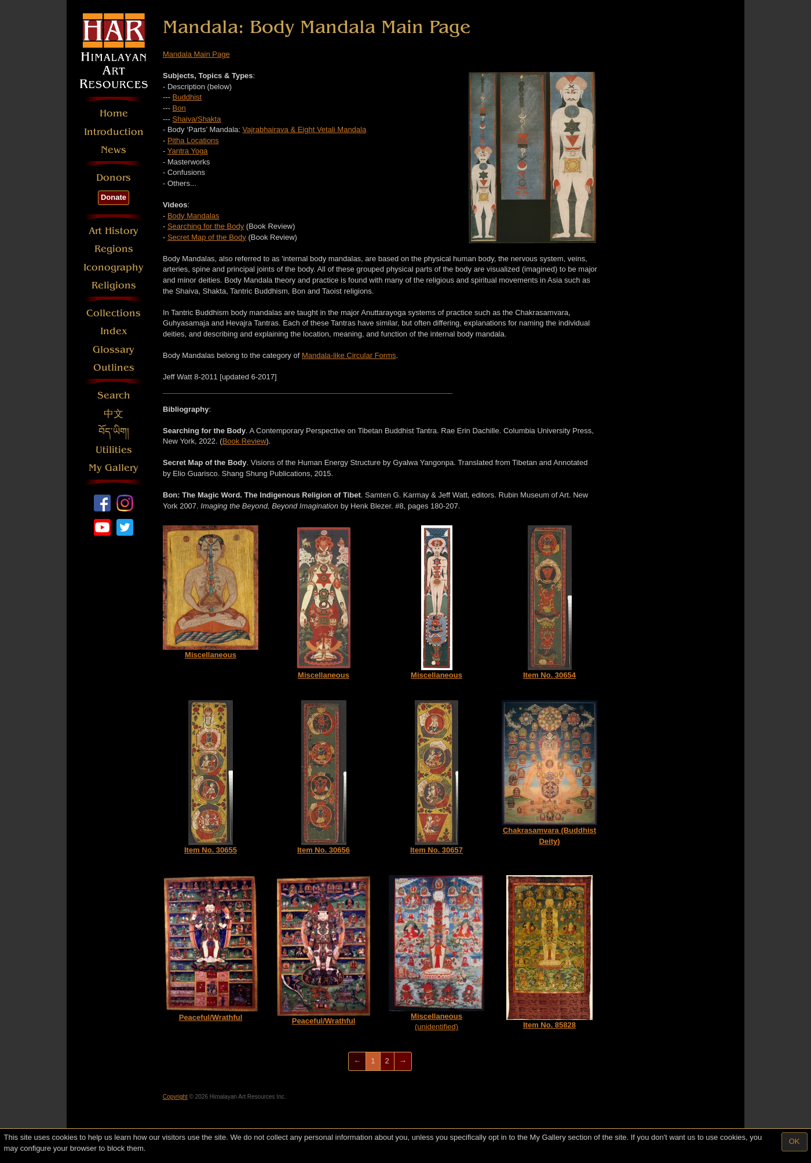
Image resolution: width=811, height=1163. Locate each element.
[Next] (403, 1061)
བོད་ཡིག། (113, 431)
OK (794, 1141)
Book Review (244, 441)
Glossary (113, 349)
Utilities (114, 449)
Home (114, 113)
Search (113, 395)
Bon (179, 108)
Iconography (113, 267)
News (113, 149)
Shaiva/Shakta (197, 119)
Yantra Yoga (187, 151)
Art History (113, 230)
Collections (113, 313)
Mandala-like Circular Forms (349, 355)
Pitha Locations (193, 140)
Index (113, 331)
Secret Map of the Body (206, 237)
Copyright (175, 1096)
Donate (113, 197)
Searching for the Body (205, 226)
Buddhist (187, 97)
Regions (113, 248)
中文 (113, 413)
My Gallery (113, 467)
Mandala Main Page (196, 54)
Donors (113, 177)
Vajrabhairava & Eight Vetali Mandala (305, 129)
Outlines (113, 367)
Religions (114, 285)
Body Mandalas (193, 215)
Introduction (114, 131)
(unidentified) (436, 953)
